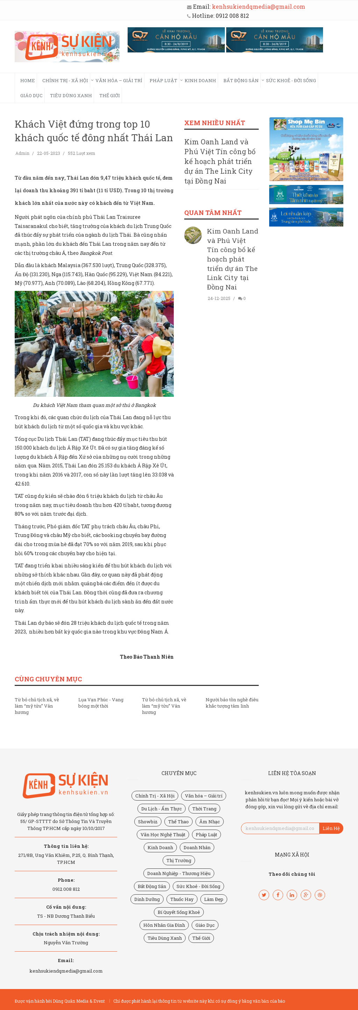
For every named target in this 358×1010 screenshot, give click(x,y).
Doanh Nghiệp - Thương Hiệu (178, 873)
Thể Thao (178, 821)
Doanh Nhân (197, 847)
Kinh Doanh (200, 80)
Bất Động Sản (241, 80)
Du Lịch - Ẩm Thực (161, 808)
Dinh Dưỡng (147, 899)
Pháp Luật (163, 80)
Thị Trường (178, 860)
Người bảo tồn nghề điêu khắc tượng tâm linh (232, 702)
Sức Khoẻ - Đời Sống (291, 80)
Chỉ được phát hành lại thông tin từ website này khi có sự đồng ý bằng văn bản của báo (199, 1001)
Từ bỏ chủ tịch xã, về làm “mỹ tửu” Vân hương (37, 705)
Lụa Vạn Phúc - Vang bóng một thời (100, 702)
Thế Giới (109, 95)
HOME (27, 80)
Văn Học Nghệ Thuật (163, 834)
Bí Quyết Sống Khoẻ (179, 912)
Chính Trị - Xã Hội (65, 80)
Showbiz (148, 821)
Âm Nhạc (209, 821)
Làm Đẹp (213, 899)
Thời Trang (204, 808)
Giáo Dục (31, 95)
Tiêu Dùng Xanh (71, 95)
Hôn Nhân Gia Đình (164, 925)
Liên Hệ (331, 828)
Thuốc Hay (182, 899)
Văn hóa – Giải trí (118, 80)
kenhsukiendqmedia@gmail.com (258, 6)
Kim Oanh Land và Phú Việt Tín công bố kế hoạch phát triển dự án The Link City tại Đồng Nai (220, 161)
